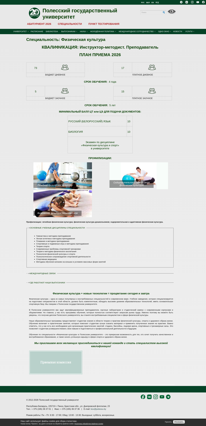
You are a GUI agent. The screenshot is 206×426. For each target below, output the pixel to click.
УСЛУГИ (188, 31)
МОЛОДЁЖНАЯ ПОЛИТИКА (102, 31)
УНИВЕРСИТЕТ (20, 31)
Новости (177, 31)
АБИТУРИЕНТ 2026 (39, 23)
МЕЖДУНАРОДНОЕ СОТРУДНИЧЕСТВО (136, 31)
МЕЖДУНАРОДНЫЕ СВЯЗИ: (43, 273)
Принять (168, 422)
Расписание (37, 31)
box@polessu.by (98, 409)
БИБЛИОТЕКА (52, 31)
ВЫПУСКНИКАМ (68, 31)
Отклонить (179, 422)
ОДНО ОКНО (163, 31)
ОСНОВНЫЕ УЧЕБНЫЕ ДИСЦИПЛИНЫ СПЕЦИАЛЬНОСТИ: (57, 228)
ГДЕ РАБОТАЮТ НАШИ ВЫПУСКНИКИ (47, 282)
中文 (157, 3)
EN (153, 3)
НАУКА (83, 31)
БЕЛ (148, 3)
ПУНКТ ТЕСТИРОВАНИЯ (103, 23)
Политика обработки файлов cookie (88, 424)
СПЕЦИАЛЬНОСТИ (70, 23)
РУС (142, 3)
